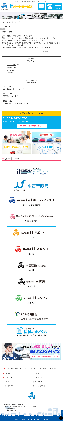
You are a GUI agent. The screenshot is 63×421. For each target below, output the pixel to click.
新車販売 (8, 373)
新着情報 (10, 72)
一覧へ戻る (46, 51)
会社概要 (8, 382)
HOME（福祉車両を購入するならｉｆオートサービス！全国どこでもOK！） (31, 368)
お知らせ (10, 67)
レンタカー (8, 377)
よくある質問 (9, 386)
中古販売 (36, 373)
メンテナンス (37, 377)
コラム (9, 22)
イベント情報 (11, 65)
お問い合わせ (37, 382)
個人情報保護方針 (39, 386)
